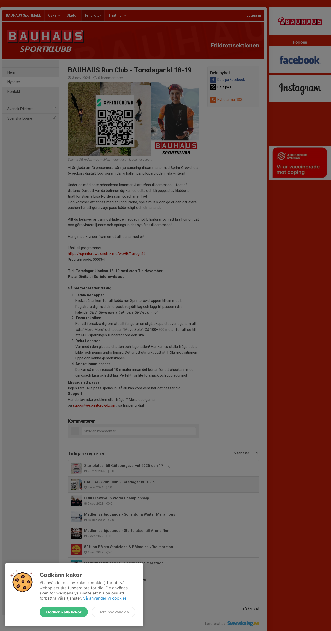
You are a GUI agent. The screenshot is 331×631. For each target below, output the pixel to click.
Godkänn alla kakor (63, 612)
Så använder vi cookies (105, 598)
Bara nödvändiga (113, 612)
